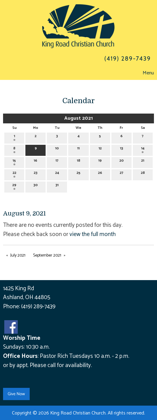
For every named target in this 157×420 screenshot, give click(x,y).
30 (35, 186)
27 (121, 174)
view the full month (92, 234)
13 (121, 149)
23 (35, 174)
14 (142, 149)
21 (142, 161)
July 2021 (17, 255)
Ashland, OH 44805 (26, 297)
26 (100, 174)
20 (121, 161)
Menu (145, 73)
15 (14, 161)
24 (57, 174)
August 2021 (78, 118)
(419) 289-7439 (38, 306)
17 (56, 161)
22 (14, 174)
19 (100, 161)
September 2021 (47, 255)
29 (14, 186)
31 (56, 186)
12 (100, 149)
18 (78, 161)
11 (78, 149)
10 (57, 149)
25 (78, 174)
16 (35, 161)
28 (143, 174)
